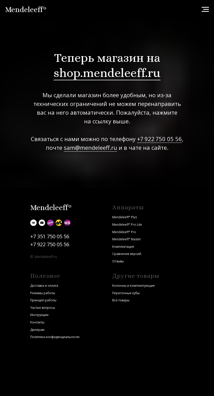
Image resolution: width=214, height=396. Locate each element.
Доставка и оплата (44, 285)
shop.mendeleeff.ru (107, 73)
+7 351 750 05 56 (49, 236)
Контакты (37, 322)
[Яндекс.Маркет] (59, 223)
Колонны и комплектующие (133, 285)
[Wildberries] (67, 223)
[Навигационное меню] (205, 9)
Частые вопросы (42, 307)
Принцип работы (43, 300)
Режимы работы (42, 293)
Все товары (120, 300)
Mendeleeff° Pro (124, 232)
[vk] (33, 223)
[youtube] (42, 223)
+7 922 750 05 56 (159, 139)
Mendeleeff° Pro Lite (127, 224)
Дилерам (37, 330)
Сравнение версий (126, 254)
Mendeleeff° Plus (124, 217)
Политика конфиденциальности (54, 337)
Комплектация (123, 246)
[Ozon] (50, 223)
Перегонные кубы (126, 293)
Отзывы (118, 261)
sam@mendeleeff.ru (90, 147)
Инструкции (39, 315)
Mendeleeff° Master (126, 239)
